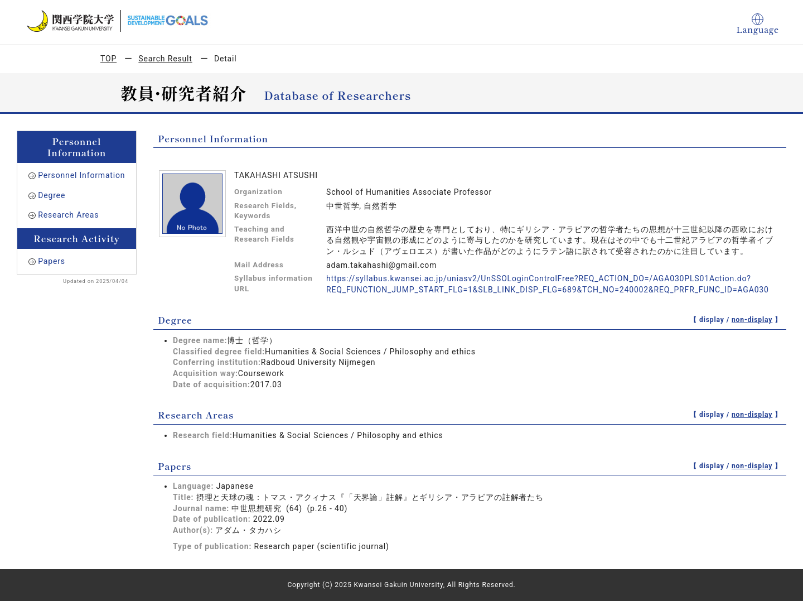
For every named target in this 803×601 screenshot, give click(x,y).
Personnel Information (81, 175)
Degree (51, 195)
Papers (51, 261)
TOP (108, 58)
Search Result (165, 58)
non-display (752, 320)
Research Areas (68, 214)
